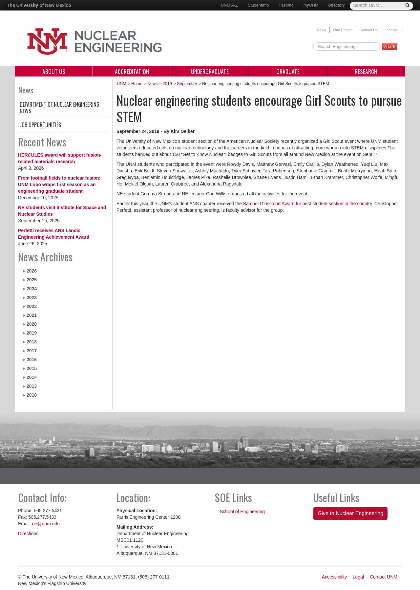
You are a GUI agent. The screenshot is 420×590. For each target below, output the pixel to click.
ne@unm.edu (46, 523)
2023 (32, 297)
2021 (32, 315)
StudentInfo (258, 5)
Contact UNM (383, 576)
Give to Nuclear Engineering (350, 513)
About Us (53, 71)
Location (391, 30)
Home (136, 83)
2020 (32, 324)
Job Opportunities (40, 125)
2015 (32, 368)
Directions (28, 533)
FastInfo (286, 5)
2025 (32, 279)
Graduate (288, 71)
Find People (343, 30)
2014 (32, 377)
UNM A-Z (229, 5)
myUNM (311, 5)
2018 (32, 341)
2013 (32, 386)
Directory (336, 5)
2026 (32, 270)
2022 (32, 306)
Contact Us (368, 30)
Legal (358, 576)
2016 (32, 359)
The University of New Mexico (39, 5)
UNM (121, 83)
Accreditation (132, 71)
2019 (32, 333)
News (321, 30)
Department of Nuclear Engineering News (59, 107)
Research (366, 71)
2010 (32, 395)
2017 (32, 350)
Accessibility (334, 576)
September (187, 83)
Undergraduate (210, 71)
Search (389, 47)
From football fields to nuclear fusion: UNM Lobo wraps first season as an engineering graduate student (59, 184)
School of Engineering (242, 511)
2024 (32, 288)
